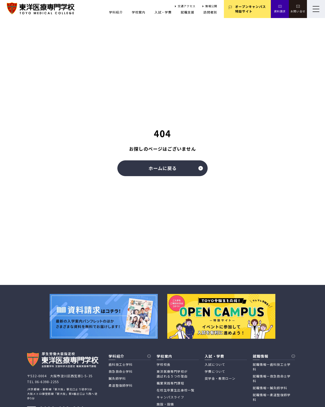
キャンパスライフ (170, 397)
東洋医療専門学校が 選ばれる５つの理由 (172, 373)
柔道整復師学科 (120, 385)
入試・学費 (163, 12)
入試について (215, 364)
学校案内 (139, 12)
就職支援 (188, 12)
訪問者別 (210, 12)
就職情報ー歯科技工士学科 (271, 366)
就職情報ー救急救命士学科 (271, 378)
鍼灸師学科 (117, 378)
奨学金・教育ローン (220, 378)
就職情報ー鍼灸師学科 (270, 388)
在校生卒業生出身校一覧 (175, 390)
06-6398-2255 (47, 382)
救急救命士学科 (120, 371)
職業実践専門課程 (170, 383)
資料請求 (280, 11)
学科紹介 (116, 12)
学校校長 (163, 364)
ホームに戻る (176, 168)
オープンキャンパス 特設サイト (250, 9)
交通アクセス (186, 6)
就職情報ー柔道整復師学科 (271, 397)
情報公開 (211, 6)
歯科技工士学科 (120, 364)
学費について (215, 371)
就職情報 (260, 356)
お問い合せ (297, 11)
